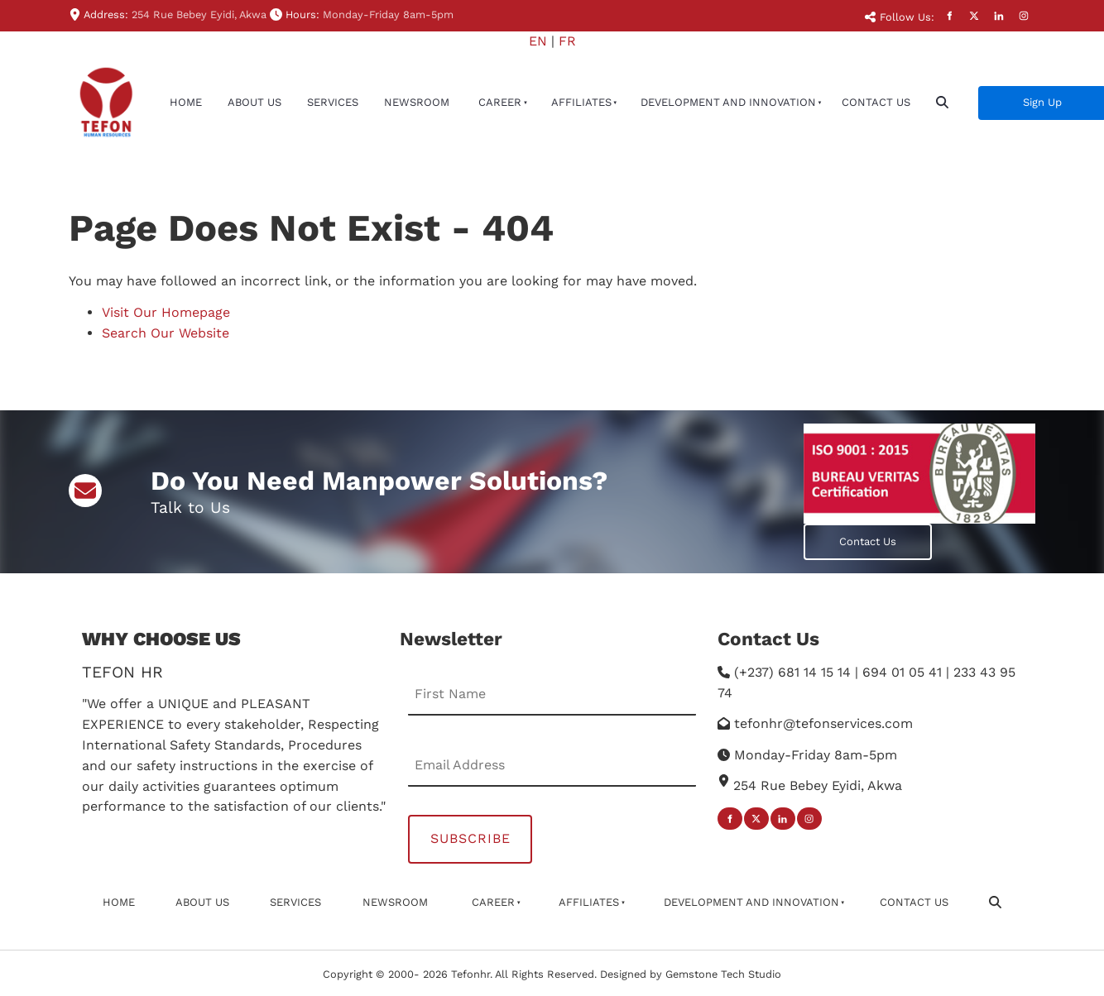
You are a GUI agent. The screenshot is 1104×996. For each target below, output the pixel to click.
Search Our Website (165, 333)
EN (538, 41)
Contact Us (876, 102)
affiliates (581, 102)
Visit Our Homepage (166, 312)
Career (499, 102)
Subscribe (470, 838)
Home (186, 102)
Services (332, 102)
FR (567, 41)
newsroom (416, 102)
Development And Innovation (728, 102)
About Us (254, 102)
